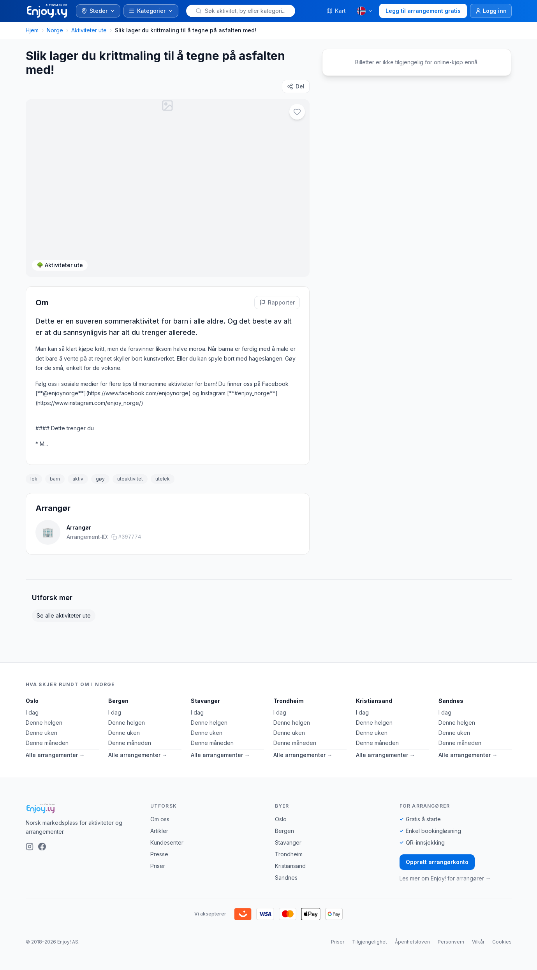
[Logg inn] (491, 11)
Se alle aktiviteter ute (64, 615)
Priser (157, 866)
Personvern (451, 942)
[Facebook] (42, 846)
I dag (32, 712)
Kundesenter (166, 842)
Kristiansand (374, 700)
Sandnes (450, 700)
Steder (98, 10)
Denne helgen (44, 722)
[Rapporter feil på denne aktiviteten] (277, 302)
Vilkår (478, 942)
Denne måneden (47, 742)
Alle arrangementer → (55, 755)
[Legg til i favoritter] (297, 112)
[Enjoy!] (82, 808)
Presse (159, 854)
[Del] (296, 86)
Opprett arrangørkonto (437, 862)
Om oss (159, 819)
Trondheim (288, 700)
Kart (336, 10)
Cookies (502, 942)
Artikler (159, 830)
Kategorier (151, 10)
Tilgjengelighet (369, 942)
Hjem (32, 30)
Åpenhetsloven (412, 942)
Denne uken (41, 732)
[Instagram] (29, 846)
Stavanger (205, 700)
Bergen (118, 700)
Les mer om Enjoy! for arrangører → (445, 878)
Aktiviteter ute (89, 30)
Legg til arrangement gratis (423, 10)
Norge (55, 30)
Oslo (32, 700)
